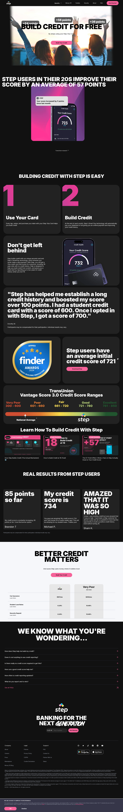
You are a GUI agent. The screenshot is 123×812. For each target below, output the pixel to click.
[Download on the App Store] (97, 752)
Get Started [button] (113, 3)
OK (10, 808)
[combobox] (58, 3)
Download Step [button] (77, 369)
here (43, 804)
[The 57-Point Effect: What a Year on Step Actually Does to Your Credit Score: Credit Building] (100, 448)
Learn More (13, 598)
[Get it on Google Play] (83, 752)
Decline (24, 808)
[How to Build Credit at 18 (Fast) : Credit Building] (61, 447)
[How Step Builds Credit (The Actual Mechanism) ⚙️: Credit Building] (22, 448)
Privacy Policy (79, 804)
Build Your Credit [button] (61, 43)
